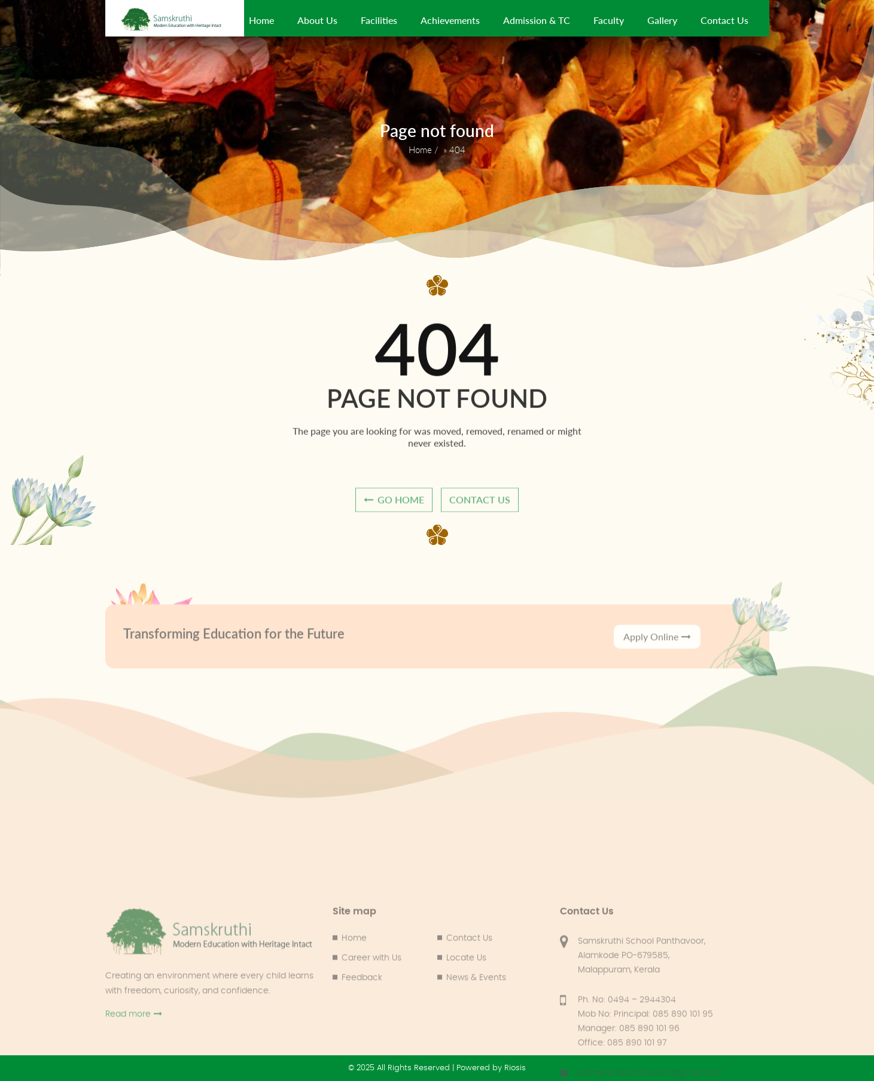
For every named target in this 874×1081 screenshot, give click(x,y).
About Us (317, 20)
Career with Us (371, 1014)
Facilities (379, 20)
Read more (133, 1069)
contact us (479, 504)
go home (394, 504)
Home (261, 20)
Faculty (608, 20)
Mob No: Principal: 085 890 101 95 (645, 1070)
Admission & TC (536, 20)
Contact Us (724, 20)
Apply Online (657, 650)
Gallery (662, 20)
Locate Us (466, 1014)
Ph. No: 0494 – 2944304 (627, 1056)
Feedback (362, 1034)
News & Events (476, 1034)
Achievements (450, 20)
